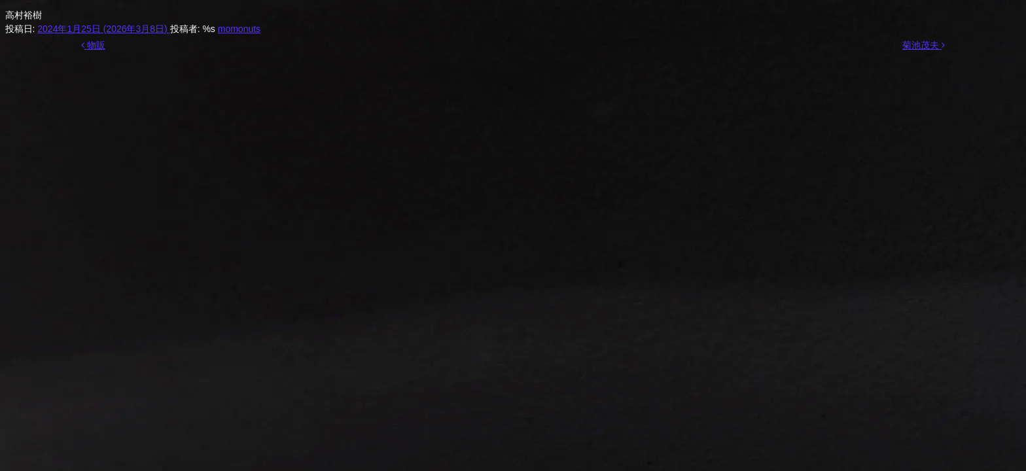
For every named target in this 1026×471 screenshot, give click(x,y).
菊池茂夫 (923, 45)
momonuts (239, 29)
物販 (93, 45)
